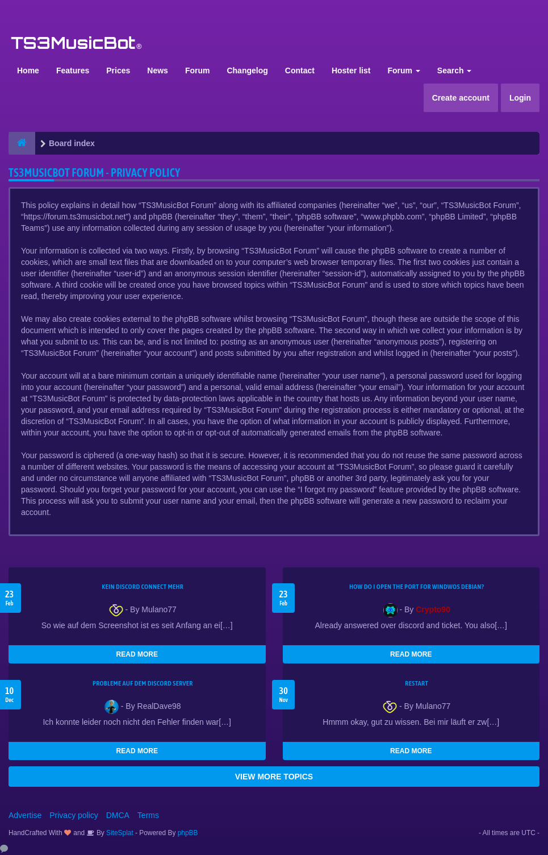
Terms (148, 815)
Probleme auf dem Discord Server (143, 683)
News (157, 70)
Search (454, 70)
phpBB (188, 833)
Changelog (247, 70)
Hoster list (351, 70)
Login (520, 97)
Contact (300, 70)
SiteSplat (118, 833)
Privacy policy (73, 815)
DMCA (117, 815)
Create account (461, 97)
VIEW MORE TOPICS (274, 776)
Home (28, 70)
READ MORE (137, 654)
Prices (118, 70)
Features (72, 70)
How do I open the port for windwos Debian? (416, 587)
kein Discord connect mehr (142, 587)
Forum (197, 70)
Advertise (25, 815)
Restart (416, 683)
